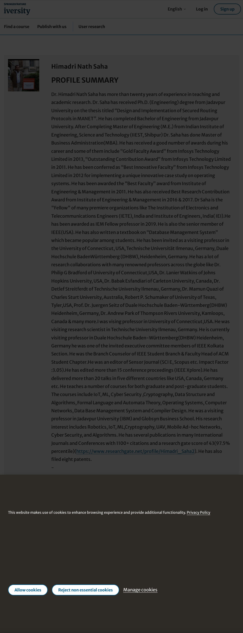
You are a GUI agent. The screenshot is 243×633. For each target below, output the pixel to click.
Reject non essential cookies (85, 589)
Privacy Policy (198, 513)
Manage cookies (140, 590)
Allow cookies (27, 589)
